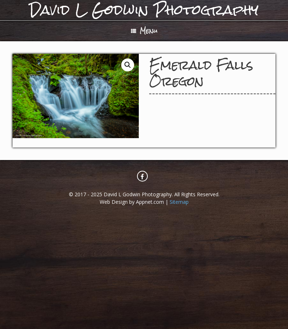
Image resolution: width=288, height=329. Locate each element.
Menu (144, 30)
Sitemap (179, 201)
